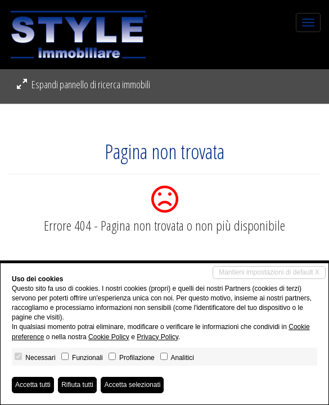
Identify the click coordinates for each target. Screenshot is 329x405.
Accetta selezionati (132, 385)
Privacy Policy (157, 337)
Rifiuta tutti (77, 385)
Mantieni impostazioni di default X (269, 272)
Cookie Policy (108, 337)
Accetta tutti (33, 385)
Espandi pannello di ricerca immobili (83, 84)
